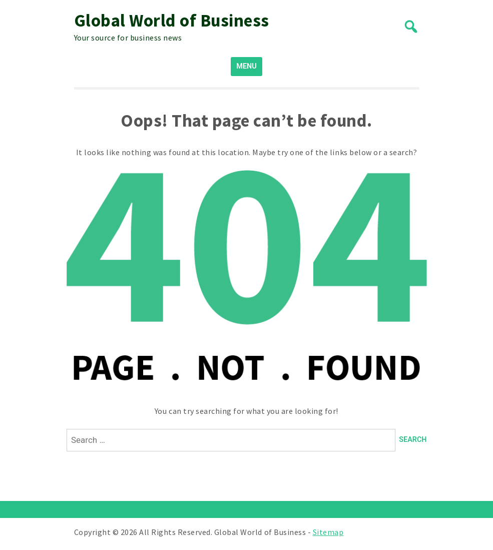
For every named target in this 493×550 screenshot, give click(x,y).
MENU (246, 66)
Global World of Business (171, 21)
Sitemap (328, 532)
